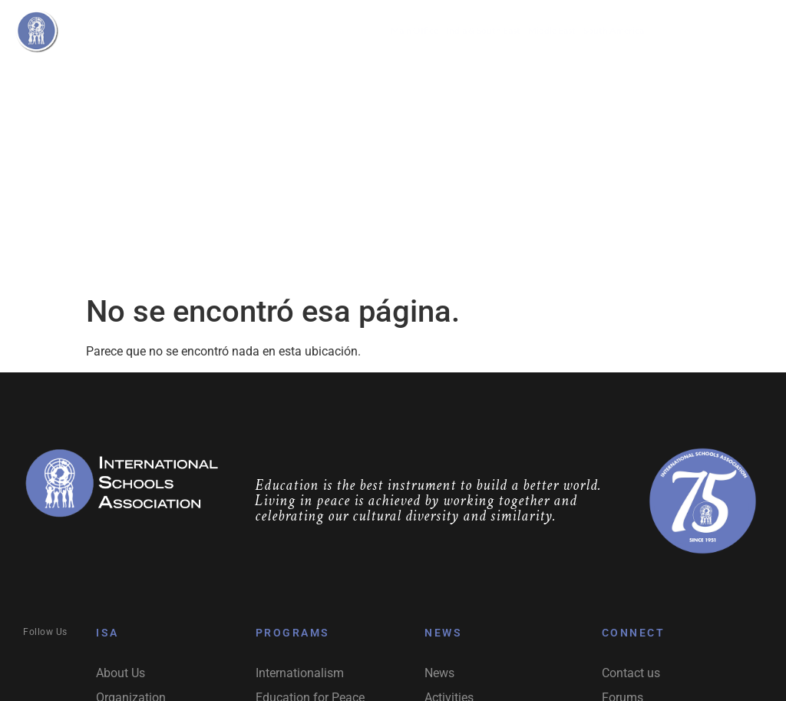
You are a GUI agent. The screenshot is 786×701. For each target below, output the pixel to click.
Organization (259, 77)
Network (412, 77)
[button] (336, 77)
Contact (600, 77)
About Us (189, 77)
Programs (336, 77)
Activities (488, 77)
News (549, 77)
